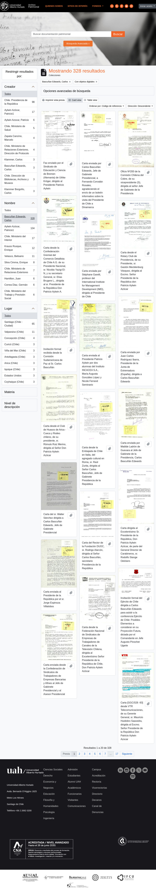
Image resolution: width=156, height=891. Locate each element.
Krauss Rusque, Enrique (19, 248)
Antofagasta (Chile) (19, 357)
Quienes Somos (54, 6)
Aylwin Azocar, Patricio (19, 120)
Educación (49, 794)
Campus (96, 769)
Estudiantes (74, 775)
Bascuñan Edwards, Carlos (19, 168)
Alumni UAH (74, 781)
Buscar (118, 34)
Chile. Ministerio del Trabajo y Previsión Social (19, 295)
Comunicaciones (77, 806)
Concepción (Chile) (19, 338)
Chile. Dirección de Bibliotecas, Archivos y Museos (19, 179)
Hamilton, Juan (19, 279)
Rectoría (96, 781)
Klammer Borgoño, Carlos (19, 191)
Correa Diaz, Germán (19, 285)
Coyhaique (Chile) (19, 382)
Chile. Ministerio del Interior (19, 238)
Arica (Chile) (19, 363)
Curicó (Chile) (19, 345)
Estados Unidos (19, 376)
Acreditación (98, 775)
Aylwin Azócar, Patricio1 (19, 112)
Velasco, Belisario (19, 256)
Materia (9, 392)
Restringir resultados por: (19, 74)
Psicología (49, 812)
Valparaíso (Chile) (19, 332)
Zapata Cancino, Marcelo (19, 138)
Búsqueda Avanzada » (78, 43)
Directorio (97, 794)
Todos (7, 94)
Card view (75, 100)
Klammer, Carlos (19, 160)
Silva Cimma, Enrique (19, 263)
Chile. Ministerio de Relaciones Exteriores (19, 270)
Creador (9, 86)
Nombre (9, 203)
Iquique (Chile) (19, 370)
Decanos (97, 800)
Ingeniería (48, 818)
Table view (90, 100)
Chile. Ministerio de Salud (19, 128)
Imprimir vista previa (53, 100)
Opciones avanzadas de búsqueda (66, 91)
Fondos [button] (97, 6)
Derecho (47, 775)
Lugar (8, 308)
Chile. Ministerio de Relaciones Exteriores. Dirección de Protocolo (19, 150)
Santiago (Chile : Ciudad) (19, 324)
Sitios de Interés (77, 6)
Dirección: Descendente (139, 106)
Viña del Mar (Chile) (19, 351)
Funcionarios (75, 794)
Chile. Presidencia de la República (19, 102)
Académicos (74, 787)
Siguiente (127, 754)
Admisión (73, 769)
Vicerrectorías (99, 787)
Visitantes (73, 800)
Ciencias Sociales (52, 769)
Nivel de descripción (12, 405)
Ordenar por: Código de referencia (105, 106)
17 (117, 754)
